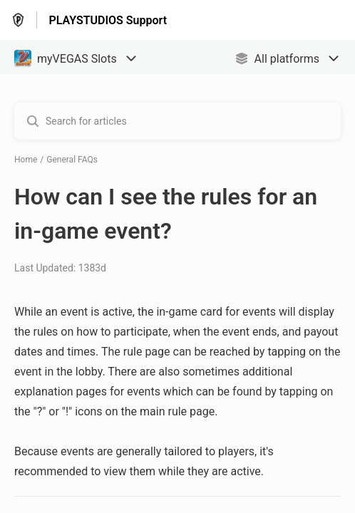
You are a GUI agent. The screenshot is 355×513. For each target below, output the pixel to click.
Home (25, 160)
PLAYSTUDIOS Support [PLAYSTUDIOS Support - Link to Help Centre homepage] (107, 20)
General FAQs (72, 160)
